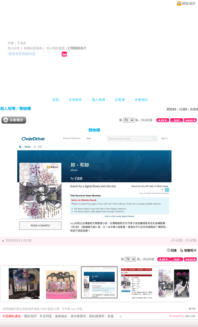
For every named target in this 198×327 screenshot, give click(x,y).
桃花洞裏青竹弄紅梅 (40, 36)
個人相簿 (98, 100)
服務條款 (61, 316)
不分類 (177, 240)
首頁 (55, 100)
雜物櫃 (25, 108)
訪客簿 (120, 100)
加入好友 (14, 48)
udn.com (190, 316)
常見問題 (46, 316)
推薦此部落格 (33, 48)
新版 (94, 36)
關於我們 (30, 316)
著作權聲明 (78, 316)
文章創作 (75, 100)
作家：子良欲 (17, 43)
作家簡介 (141, 100)
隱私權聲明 (96, 316)
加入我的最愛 (55, 48)
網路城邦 (188, 3)
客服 (110, 316)
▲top (191, 308)
